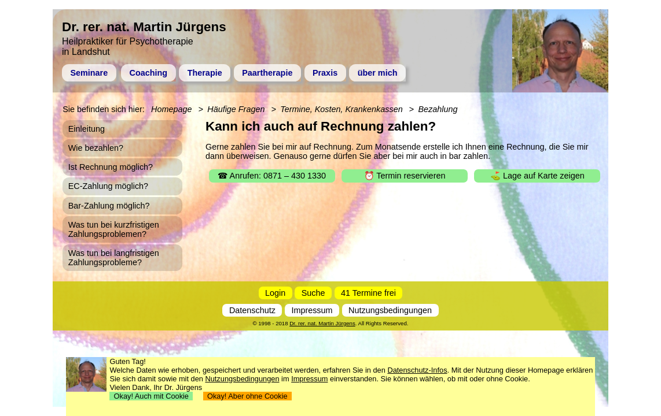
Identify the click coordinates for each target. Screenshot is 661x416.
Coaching (149, 72)
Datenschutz (252, 310)
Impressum (311, 310)
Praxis (325, 72)
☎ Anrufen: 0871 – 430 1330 (272, 175)
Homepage (171, 109)
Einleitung (86, 128)
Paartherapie (267, 72)
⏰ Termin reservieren (405, 175)
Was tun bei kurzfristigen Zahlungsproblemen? (113, 229)
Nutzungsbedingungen (390, 310)
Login (275, 293)
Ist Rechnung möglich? (110, 167)
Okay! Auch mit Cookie (151, 396)
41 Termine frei (368, 293)
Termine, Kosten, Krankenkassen (341, 109)
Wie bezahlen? (95, 148)
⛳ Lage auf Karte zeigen (537, 175)
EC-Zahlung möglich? (108, 186)
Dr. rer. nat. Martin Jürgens (322, 323)
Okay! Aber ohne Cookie (247, 396)
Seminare (89, 72)
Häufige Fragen (236, 109)
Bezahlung (437, 109)
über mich (378, 72)
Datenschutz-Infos (417, 370)
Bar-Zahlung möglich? (109, 205)
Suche (313, 293)
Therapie (205, 72)
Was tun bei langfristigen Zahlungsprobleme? (113, 257)
